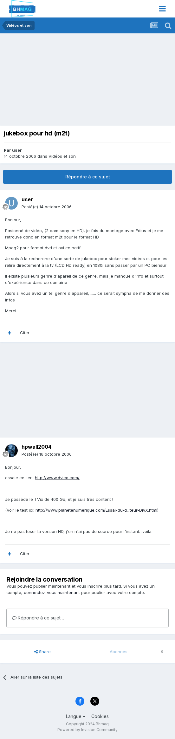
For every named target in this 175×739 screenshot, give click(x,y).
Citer (24, 332)
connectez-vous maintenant (52, 592)
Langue (75, 716)
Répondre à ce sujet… (38, 617)
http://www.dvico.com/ (57, 477)
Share (42, 651)
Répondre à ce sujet (87, 176)
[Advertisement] (77, 81)
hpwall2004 (36, 447)
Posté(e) (47, 206)
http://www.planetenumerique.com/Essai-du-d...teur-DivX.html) (97, 510)
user (17, 150)
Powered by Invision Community (87, 729)
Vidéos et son (62, 156)
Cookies (100, 716)
